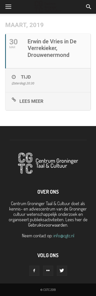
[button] (89, 7)
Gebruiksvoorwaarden (47, 225)
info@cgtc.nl (64, 235)
